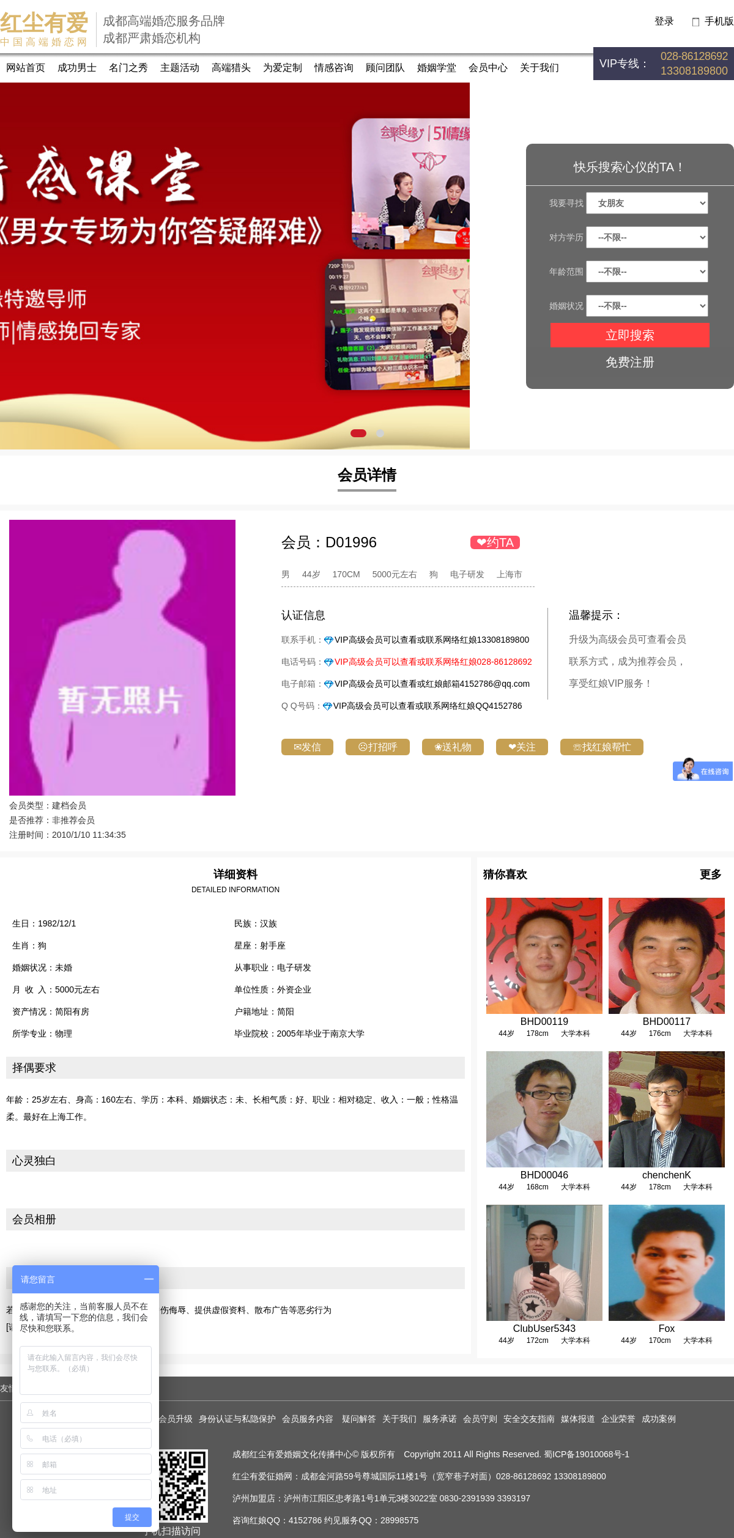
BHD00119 (544, 1021)
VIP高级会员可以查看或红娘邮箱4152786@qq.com (432, 684)
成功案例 (659, 1419)
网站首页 (25, 67)
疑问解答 (359, 1419)
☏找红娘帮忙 (602, 747)
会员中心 (488, 67)
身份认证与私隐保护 (237, 1419)
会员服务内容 (309, 1419)
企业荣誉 (618, 1419)
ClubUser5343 (544, 1328)
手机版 (719, 21)
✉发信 (307, 747)
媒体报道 (578, 1419)
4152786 (305, 1520)
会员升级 (175, 1419)
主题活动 (179, 67)
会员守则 (480, 1419)
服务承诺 (440, 1419)
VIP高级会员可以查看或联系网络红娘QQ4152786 (427, 706)
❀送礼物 (453, 747)
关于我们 (539, 67)
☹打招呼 (378, 747)
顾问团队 (385, 67)
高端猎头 (231, 67)
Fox (667, 1328)
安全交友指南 (529, 1419)
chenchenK (666, 1175)
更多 (711, 874)
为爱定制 (282, 67)
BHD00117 (667, 1021)
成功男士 (77, 67)
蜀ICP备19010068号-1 (586, 1454)
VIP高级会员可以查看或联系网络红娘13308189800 (432, 640)
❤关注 (522, 747)
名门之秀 (128, 67)
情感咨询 (334, 67)
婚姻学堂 (436, 67)
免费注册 (630, 362)
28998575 (399, 1520)
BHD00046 (544, 1175)
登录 (664, 21)
